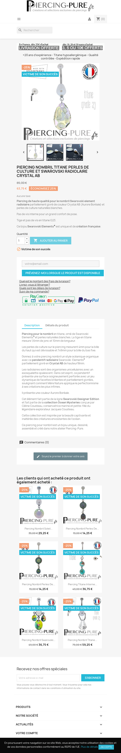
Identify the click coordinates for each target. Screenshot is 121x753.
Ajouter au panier (51, 240)
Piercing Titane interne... (82, 584)
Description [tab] (32, 325)
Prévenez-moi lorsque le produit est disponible (62, 273)
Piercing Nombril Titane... (82, 640)
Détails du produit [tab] (57, 325)
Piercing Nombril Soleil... (38, 528)
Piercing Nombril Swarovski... (38, 640)
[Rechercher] (34, 30)
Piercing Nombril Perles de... (82, 528)
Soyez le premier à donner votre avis (60, 456)
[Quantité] (21, 240)
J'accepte (106, 747)
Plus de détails (89, 746)
